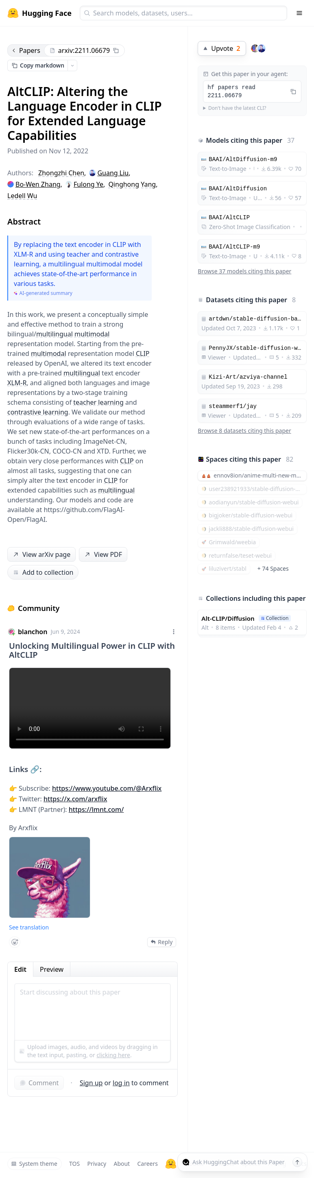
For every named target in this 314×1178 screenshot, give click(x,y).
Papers (25, 50)
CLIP (143, 353)
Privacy (96, 1163)
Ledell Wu (22, 196)
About (121, 1163)
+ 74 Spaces (273, 568)
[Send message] (297, 1162)
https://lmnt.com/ (96, 809)
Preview (51, 969)
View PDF (102, 554)
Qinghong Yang (132, 184)
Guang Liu (113, 172)
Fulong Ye (88, 184)
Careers (147, 1163)
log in (121, 1082)
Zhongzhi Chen (61, 173)
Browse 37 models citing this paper (244, 271)
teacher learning (98, 402)
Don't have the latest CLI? (237, 108)
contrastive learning (37, 412)
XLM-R (16, 382)
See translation (29, 927)
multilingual (54, 333)
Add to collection (43, 572)
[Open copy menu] (72, 65)
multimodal (91, 333)
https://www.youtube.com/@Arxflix (106, 788)
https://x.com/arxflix (75, 798)
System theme (34, 1163)
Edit (20, 969)
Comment (39, 1082)
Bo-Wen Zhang (38, 184)
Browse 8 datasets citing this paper (244, 430)
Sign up (91, 1082)
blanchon (32, 631)
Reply (161, 942)
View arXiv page (41, 554)
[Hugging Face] (171, 1163)
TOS (74, 1163)
